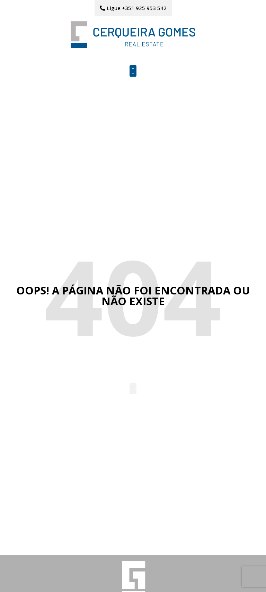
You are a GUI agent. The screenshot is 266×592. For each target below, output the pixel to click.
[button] (133, 71)
